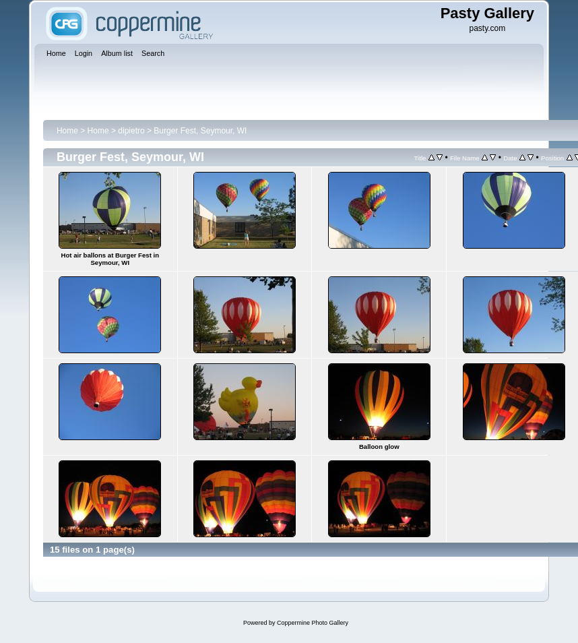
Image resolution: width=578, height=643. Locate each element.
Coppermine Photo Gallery (312, 622)
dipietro (131, 130)
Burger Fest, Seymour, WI (200, 130)
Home (67, 130)
